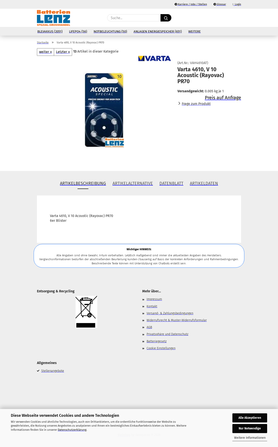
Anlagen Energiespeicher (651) (158, 31)
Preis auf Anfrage (223, 98)
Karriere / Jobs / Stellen (191, 4)
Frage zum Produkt (196, 104)
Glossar (219, 4)
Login (237, 4)
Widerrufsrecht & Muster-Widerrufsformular (177, 320)
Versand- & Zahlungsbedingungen (170, 313)
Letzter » (63, 52)
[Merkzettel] (228, 18)
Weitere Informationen (250, 438)
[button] (238, 18)
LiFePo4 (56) (78, 31)
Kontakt (152, 306)
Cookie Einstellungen (161, 348)
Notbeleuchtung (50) (110, 31)
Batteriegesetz (157, 341)
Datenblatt (171, 183)
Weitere (194, 31)
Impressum (154, 299)
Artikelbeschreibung (83, 183)
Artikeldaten (204, 183)
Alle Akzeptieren (249, 418)
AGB (149, 327)
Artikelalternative (133, 183)
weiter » (45, 52)
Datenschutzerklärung (72, 429)
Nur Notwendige (250, 428)
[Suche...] (166, 18)
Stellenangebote (52, 371)
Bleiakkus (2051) (50, 31)
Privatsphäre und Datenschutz (167, 334)
